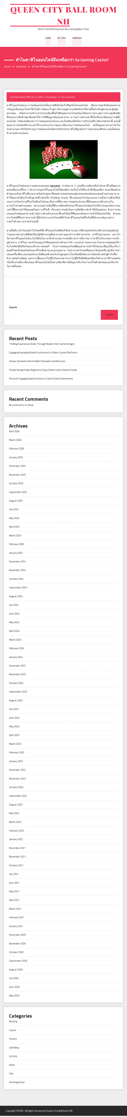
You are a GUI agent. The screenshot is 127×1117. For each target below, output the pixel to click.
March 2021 (15, 910)
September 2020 (18, 962)
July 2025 (13, 510)
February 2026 (16, 450)
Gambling (76, 38)
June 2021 (14, 884)
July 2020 (13, 979)
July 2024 (13, 606)
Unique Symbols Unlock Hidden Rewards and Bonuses (37, 362)
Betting (61, 38)
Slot (11, 1074)
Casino (12, 1031)
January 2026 (16, 458)
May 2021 (14, 892)
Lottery (13, 1057)
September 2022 (18, 797)
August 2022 (16, 805)
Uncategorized (16, 1083)
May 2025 (14, 519)
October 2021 (16, 866)
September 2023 (18, 693)
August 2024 (16, 597)
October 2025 (16, 484)
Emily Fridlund (19, 98)
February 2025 (16, 545)
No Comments (68, 98)
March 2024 (15, 641)
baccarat (55, 187)
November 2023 (17, 675)
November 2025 (17, 476)
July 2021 (13, 875)
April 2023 (14, 736)
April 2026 (14, 432)
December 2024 (17, 562)
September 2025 (18, 493)
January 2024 (16, 658)
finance (13, 1040)
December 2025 (17, 467)
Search (13, 308)
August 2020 (16, 970)
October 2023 (16, 684)
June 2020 (14, 988)
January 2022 (16, 840)
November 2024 (17, 571)
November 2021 (17, 858)
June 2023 (14, 719)
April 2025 (14, 528)
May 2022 (14, 814)
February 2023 (16, 753)
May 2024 (14, 623)
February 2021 (16, 918)
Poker (12, 1066)
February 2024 (16, 649)
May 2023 (14, 727)
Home (48, 38)
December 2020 (17, 936)
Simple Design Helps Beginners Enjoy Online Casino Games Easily (43, 371)
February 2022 (16, 831)
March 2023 (15, 745)
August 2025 (16, 502)
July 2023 (13, 710)
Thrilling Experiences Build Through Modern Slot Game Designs (42, 345)
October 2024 (16, 580)
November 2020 (17, 944)
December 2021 (17, 849)
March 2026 (15, 441)
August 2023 (16, 701)
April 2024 (14, 632)
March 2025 (15, 536)
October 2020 (16, 953)
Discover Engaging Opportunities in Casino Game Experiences (41, 380)
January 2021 (16, 927)
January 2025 (16, 554)
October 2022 (16, 788)
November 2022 (17, 779)
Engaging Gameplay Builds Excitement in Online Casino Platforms (43, 353)
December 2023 (17, 667)
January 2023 (16, 762)
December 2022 (17, 771)
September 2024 (18, 589)
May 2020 (14, 996)
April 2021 (14, 901)
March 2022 (15, 823)
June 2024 (14, 615)
